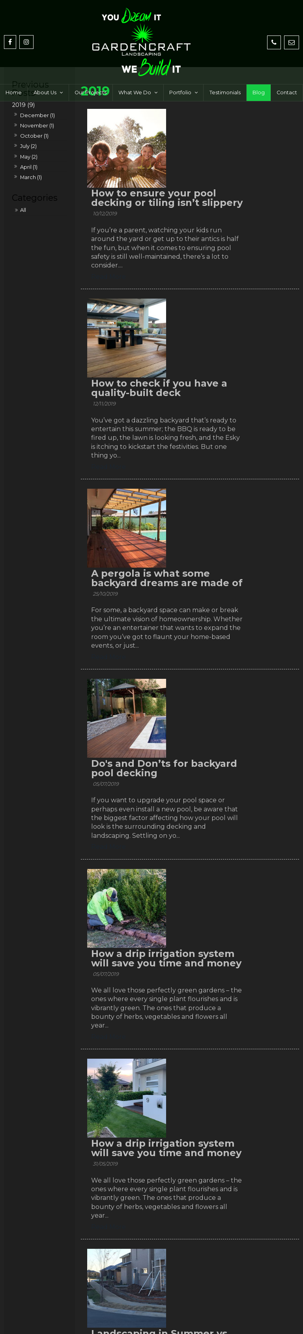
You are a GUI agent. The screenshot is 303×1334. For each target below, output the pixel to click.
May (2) (28, 156)
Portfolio (180, 74)
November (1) (37, 125)
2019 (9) (23, 104)
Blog (258, 74)
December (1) (37, 115)
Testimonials (225, 74)
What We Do (134, 74)
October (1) (34, 136)
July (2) (28, 146)
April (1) (28, 167)
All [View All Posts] (23, 210)
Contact (287, 74)
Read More (189, 217)
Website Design (133, 1321)
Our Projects (91, 74)
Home (14, 74)
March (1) (31, 177)
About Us (45, 74)
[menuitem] (33, 1297)
